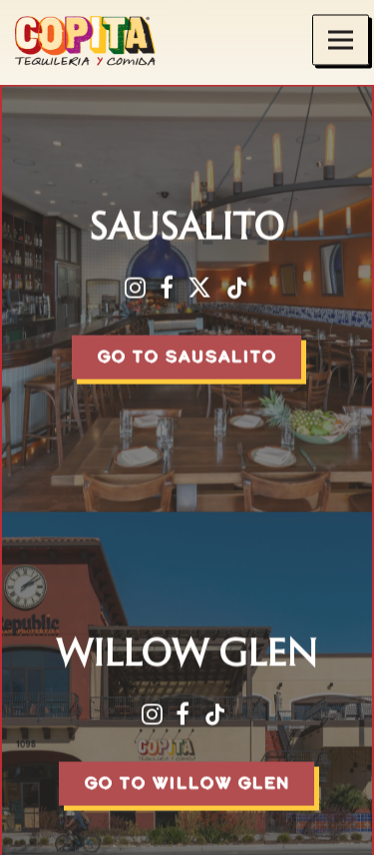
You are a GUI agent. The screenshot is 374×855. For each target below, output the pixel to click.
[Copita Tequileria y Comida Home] (100, 40)
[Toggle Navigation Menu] (340, 40)
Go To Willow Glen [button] (186, 781)
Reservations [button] (187, 830)
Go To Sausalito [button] (186, 358)
